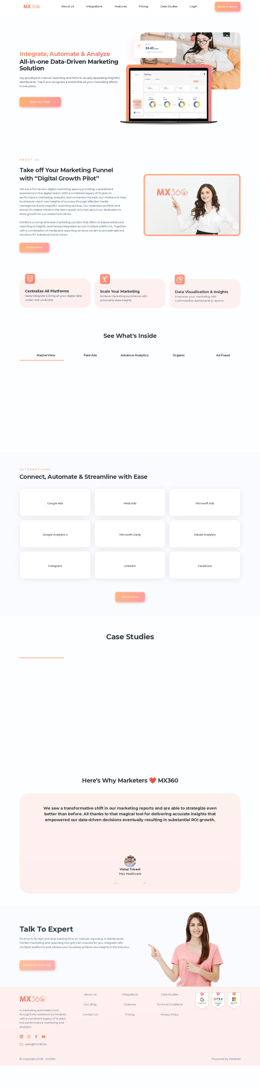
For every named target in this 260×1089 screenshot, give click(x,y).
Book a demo (227, 6)
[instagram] (29, 1060)
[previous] (116, 906)
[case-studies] (169, 1018)
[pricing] (130, 1038)
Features (121, 6)
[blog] (90, 1028)
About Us (67, 6)
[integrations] (130, 1018)
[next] (144, 906)
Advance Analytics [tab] (131, 356)
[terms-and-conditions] (169, 1028)
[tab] (42, 671)
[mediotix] (234, 1082)
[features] (130, 1028)
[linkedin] (21, 1060)
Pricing (143, 6)
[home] (32, 6)
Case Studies (169, 6)
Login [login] (193, 6)
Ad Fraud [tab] (219, 356)
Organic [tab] (175, 356)
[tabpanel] (130, 411)
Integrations (94, 6)
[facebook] (36, 1060)
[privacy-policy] (169, 1038)
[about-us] (90, 1018)
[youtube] (43, 1060)
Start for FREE (40, 102)
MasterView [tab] (42, 356)
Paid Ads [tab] (86, 356)
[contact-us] (90, 1038)
